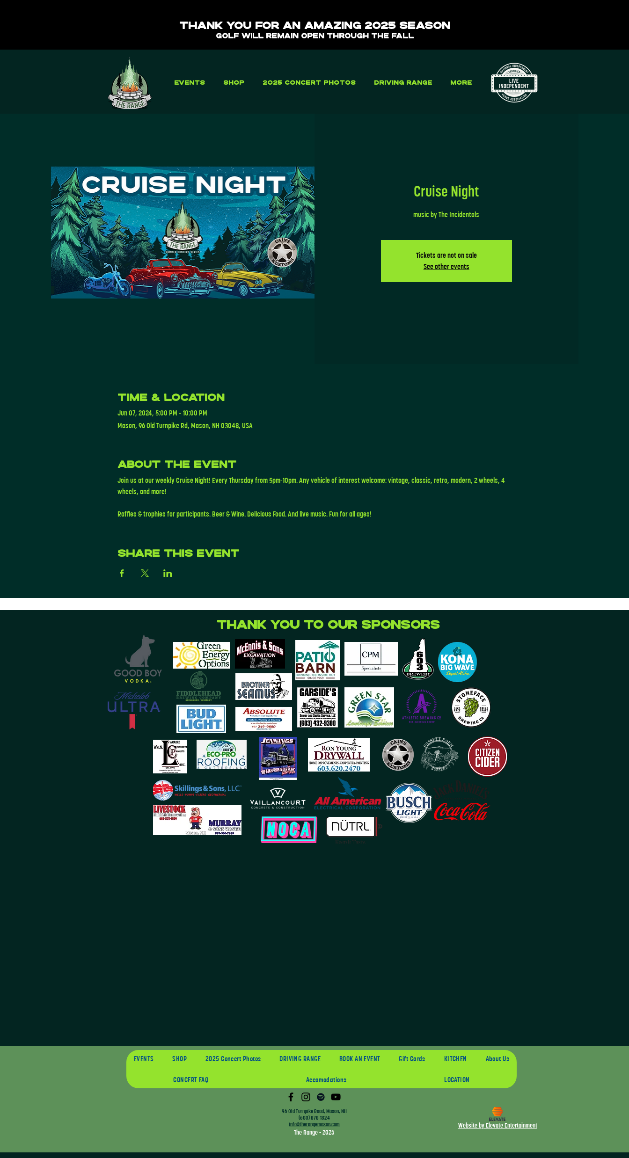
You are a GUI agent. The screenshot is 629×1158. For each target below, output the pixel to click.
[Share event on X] (144, 573)
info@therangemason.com (314, 1124)
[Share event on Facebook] (121, 573)
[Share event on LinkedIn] (167, 573)
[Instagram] (306, 1097)
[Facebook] (291, 1097)
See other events (446, 266)
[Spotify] (321, 1097)
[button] (189, 83)
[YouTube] (336, 1097)
